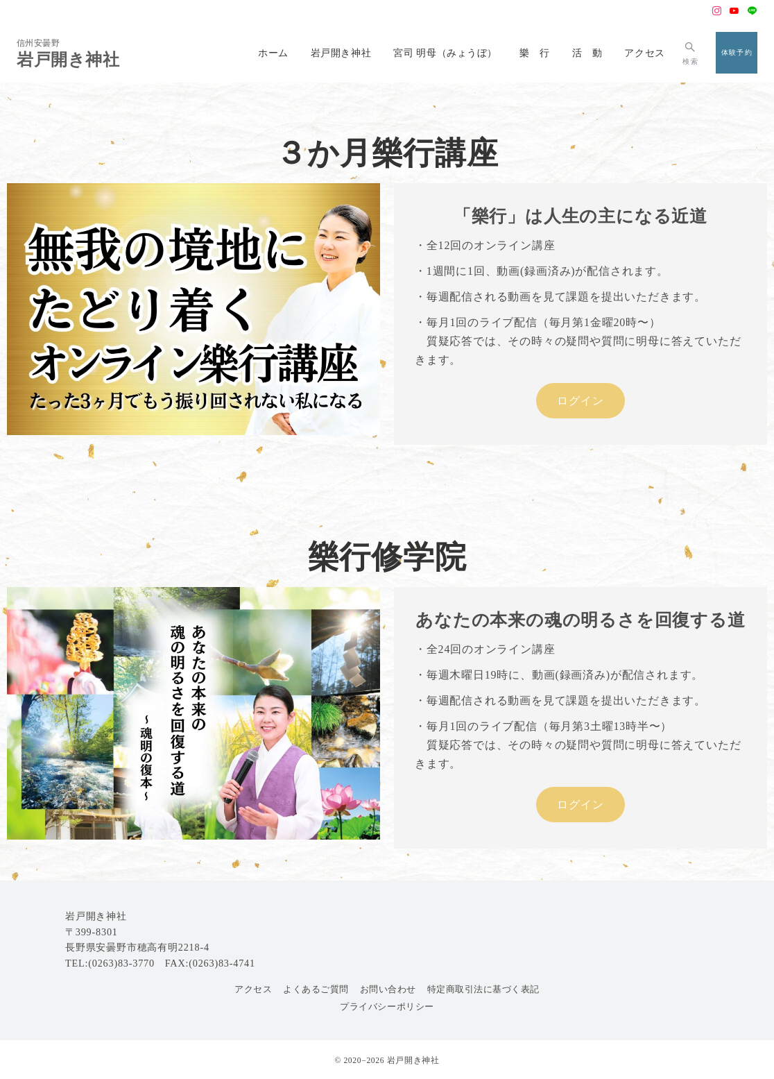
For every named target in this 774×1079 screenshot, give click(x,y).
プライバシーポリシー (386, 1007)
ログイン (580, 401)
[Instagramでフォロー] (717, 12)
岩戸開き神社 (68, 59)
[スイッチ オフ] (690, 52)
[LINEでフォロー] (752, 12)
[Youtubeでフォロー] (734, 12)
